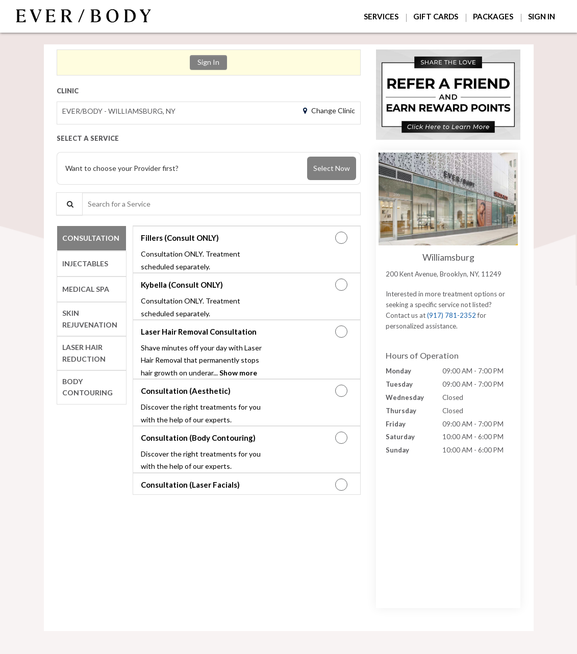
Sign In (208, 62)
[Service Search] (69, 203)
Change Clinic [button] (332, 110)
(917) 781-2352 (451, 315)
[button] (448, 94)
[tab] (92, 238)
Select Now (331, 168)
